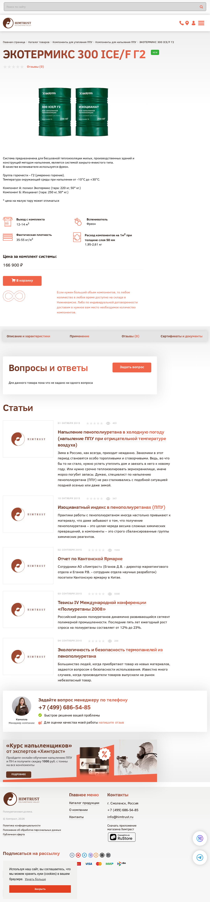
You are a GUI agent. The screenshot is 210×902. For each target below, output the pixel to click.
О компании (78, 809)
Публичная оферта (14, 834)
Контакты (76, 816)
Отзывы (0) (35, 66)
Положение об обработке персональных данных (32, 830)
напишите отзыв (111, 722)
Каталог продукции (84, 802)
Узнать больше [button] (35, 879)
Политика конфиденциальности (21, 825)
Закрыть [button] (40, 889)
